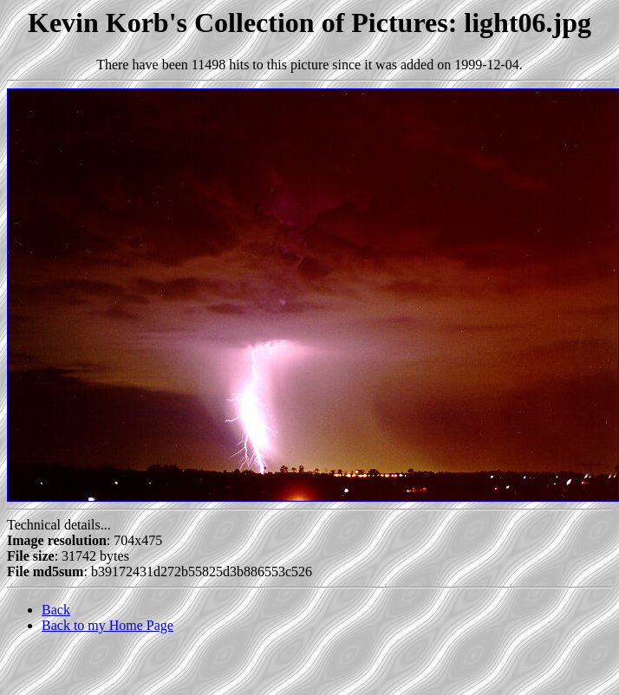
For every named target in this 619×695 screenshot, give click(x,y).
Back (56, 609)
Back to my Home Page (107, 625)
